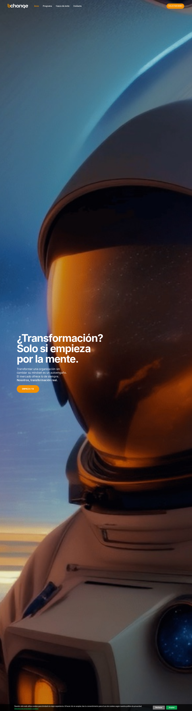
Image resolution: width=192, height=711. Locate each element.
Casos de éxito (62, 6)
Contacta (77, 6)
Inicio (36, 6)
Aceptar (171, 707)
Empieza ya (28, 389)
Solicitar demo (175, 6)
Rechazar (158, 707)
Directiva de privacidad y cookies (26, 709)
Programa (47, 6)
